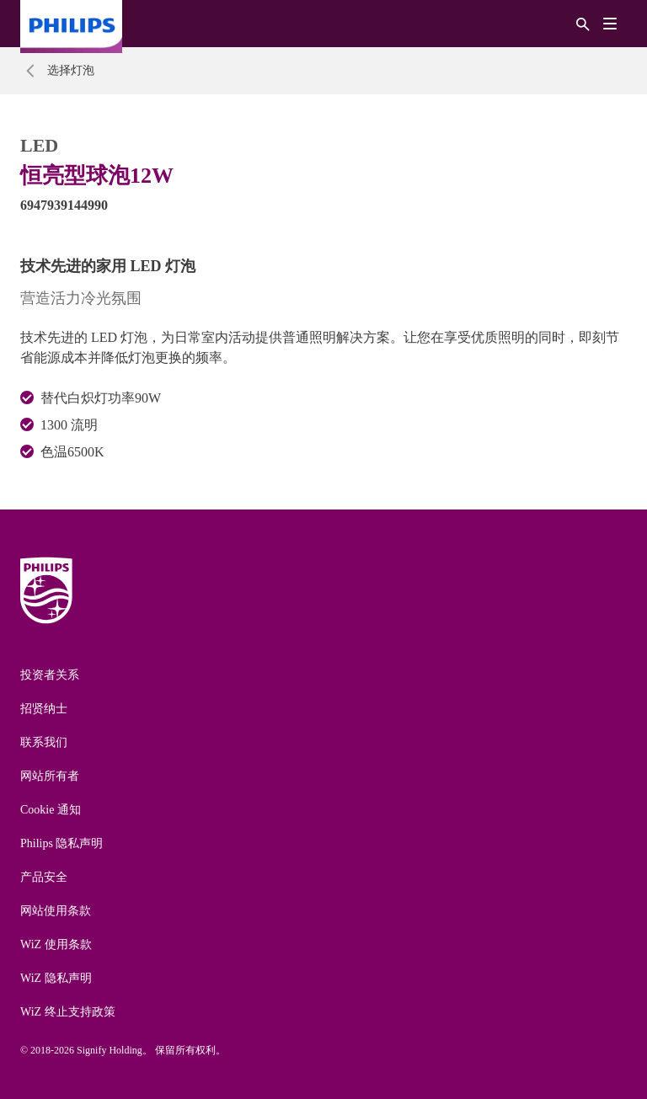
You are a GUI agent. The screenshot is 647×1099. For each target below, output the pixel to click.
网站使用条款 (55, 910)
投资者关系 (49, 675)
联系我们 (43, 742)
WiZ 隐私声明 (56, 978)
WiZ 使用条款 (56, 944)
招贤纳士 (43, 708)
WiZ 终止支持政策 (67, 1012)
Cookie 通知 (50, 809)
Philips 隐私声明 (61, 843)
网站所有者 (49, 776)
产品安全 (43, 877)
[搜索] (583, 23)
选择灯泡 (70, 70)
